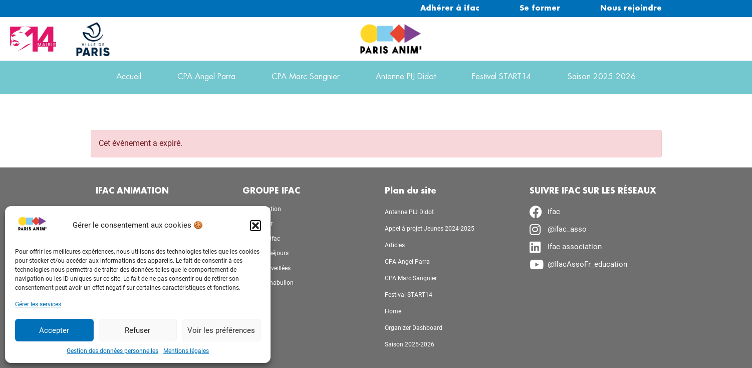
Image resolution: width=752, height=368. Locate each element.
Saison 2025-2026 (602, 77)
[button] (255, 226)
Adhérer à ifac (449, 9)
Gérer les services (38, 304)
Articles (395, 245)
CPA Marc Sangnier (306, 77)
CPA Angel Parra (206, 77)
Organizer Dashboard (413, 327)
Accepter (54, 330)
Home (393, 311)
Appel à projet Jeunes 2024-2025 (429, 228)
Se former (540, 9)
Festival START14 (502, 77)
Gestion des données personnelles (112, 350)
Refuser (137, 330)
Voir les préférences (221, 330)
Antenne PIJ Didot (406, 77)
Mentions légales (186, 350)
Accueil (128, 77)
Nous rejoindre (631, 9)
